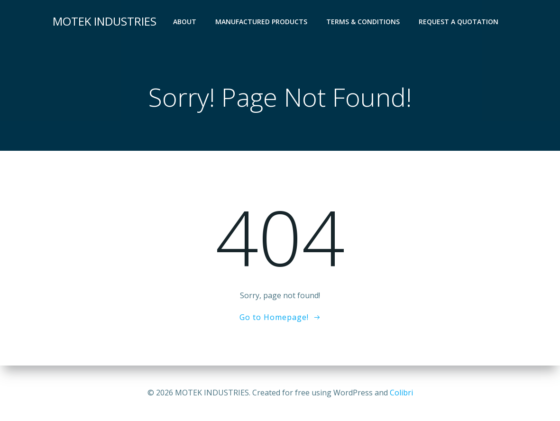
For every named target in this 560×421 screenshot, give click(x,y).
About (184, 21)
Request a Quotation (458, 21)
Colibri (401, 392)
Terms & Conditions (363, 21)
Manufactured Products (261, 21)
